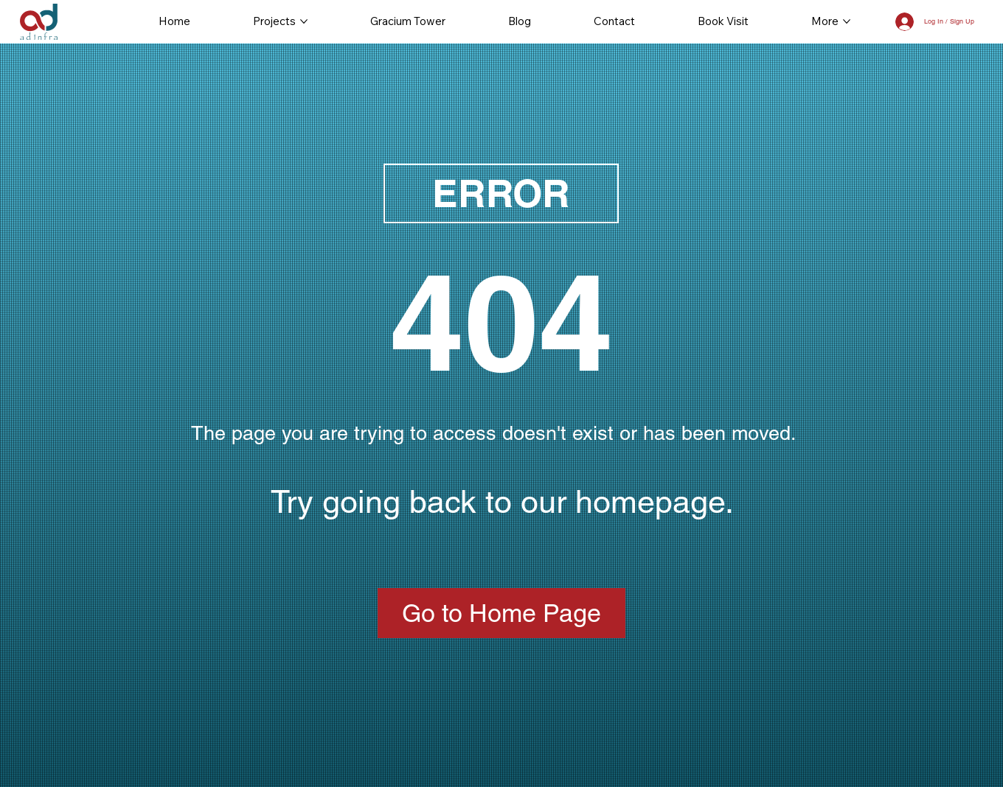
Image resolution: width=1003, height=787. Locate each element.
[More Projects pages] (304, 21)
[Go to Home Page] (501, 613)
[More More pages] (846, 21)
